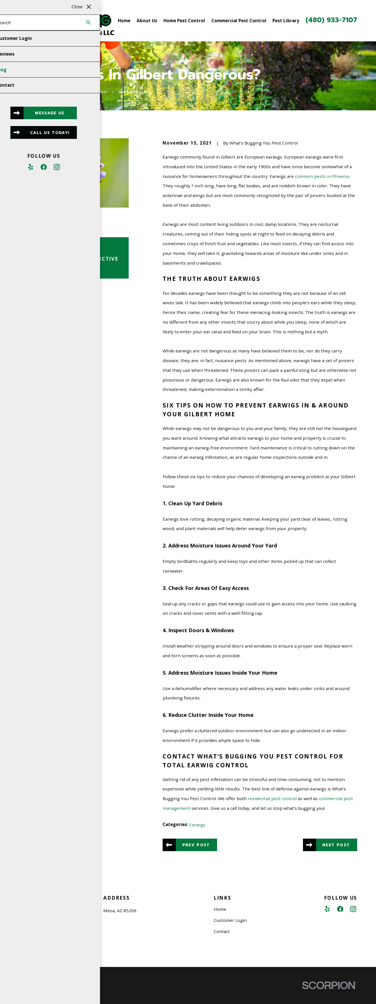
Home (220, 909)
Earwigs (197, 824)
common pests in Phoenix (322, 176)
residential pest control (272, 798)
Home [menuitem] (124, 20)
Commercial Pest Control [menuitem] (238, 20)
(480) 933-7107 (331, 20)
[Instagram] (353, 909)
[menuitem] (26, 993)
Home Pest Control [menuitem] (184, 20)
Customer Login (230, 920)
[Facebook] (340, 909)
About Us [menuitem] (147, 20)
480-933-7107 (42, 946)
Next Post (336, 845)
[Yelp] (327, 909)
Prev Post (196, 845)
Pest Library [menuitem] (285, 20)
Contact (222, 931)
